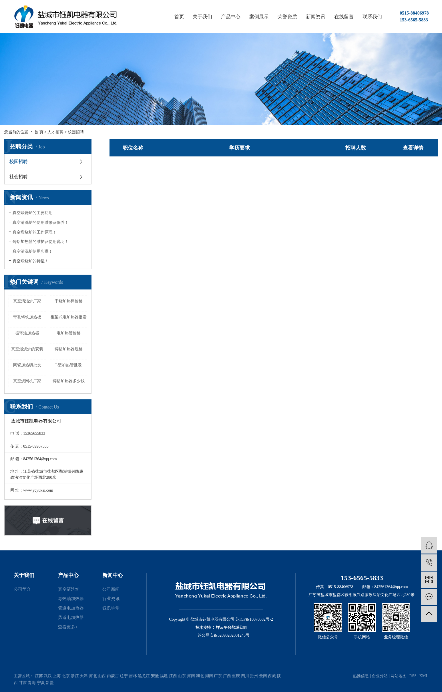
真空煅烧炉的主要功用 (33, 213)
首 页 (38, 132)
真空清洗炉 (68, 589)
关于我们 (202, 16)
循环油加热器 (27, 333)
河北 (93, 676)
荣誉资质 (287, 16)
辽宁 (124, 676)
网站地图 (399, 676)
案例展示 (259, 16)
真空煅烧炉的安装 (27, 349)
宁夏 (41, 683)
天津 (84, 676)
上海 (57, 676)
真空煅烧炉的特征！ (31, 261)
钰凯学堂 (111, 608)
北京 (66, 676)
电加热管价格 (69, 333)
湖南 (209, 676)
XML (423, 676)
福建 (164, 676)
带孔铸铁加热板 (27, 317)
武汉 (48, 676)
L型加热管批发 (68, 365)
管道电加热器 (71, 608)
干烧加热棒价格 (69, 301)
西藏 (272, 676)
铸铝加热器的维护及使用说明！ (41, 242)
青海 (32, 683)
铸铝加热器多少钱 (69, 381)
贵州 (254, 676)
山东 (182, 676)
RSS (413, 676)
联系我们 (372, 16)
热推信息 (361, 676)
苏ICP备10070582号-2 (254, 619)
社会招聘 (18, 176)
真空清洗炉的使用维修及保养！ (41, 222)
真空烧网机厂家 (27, 381)
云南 (263, 676)
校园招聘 (76, 132)
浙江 (75, 676)
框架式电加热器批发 (69, 317)
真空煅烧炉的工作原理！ (35, 232)
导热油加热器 (71, 598)
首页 (179, 16)
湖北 (200, 676)
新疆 (50, 683)
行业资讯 (111, 598)
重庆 (236, 676)
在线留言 (344, 16)
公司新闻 (111, 589)
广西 (227, 676)
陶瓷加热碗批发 (27, 365)
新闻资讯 (315, 16)
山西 (102, 676)
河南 (191, 676)
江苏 (39, 676)
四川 (245, 676)
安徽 (155, 676)
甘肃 (23, 683)
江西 (173, 676)
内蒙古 (113, 676)
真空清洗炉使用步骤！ (33, 251)
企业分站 (380, 676)
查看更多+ (67, 627)
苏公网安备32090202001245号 (224, 635)
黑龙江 (144, 676)
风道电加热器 (71, 617)
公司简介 (22, 589)
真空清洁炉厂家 (27, 301)
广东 (218, 676)
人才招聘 (55, 132)
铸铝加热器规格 (69, 349)
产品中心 (230, 16)
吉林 (133, 676)
